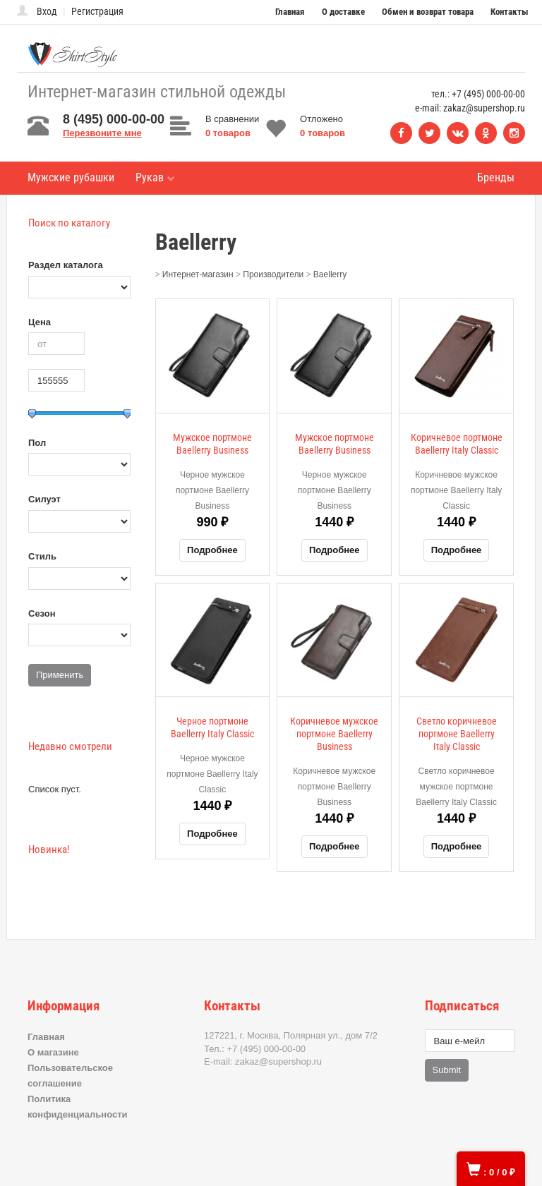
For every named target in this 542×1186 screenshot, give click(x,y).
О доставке (343, 11)
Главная (289, 11)
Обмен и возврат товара (428, 11)
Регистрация (97, 11)
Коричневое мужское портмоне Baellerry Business (334, 733)
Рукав (155, 177)
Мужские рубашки (71, 177)
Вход (47, 11)
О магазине (53, 1052)
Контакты (509, 11)
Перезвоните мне (102, 133)
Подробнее (212, 550)
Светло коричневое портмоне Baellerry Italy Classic (456, 733)
